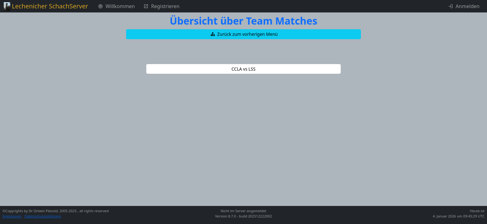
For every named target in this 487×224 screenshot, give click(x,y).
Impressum (12, 216)
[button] (243, 34)
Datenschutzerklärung (43, 216)
